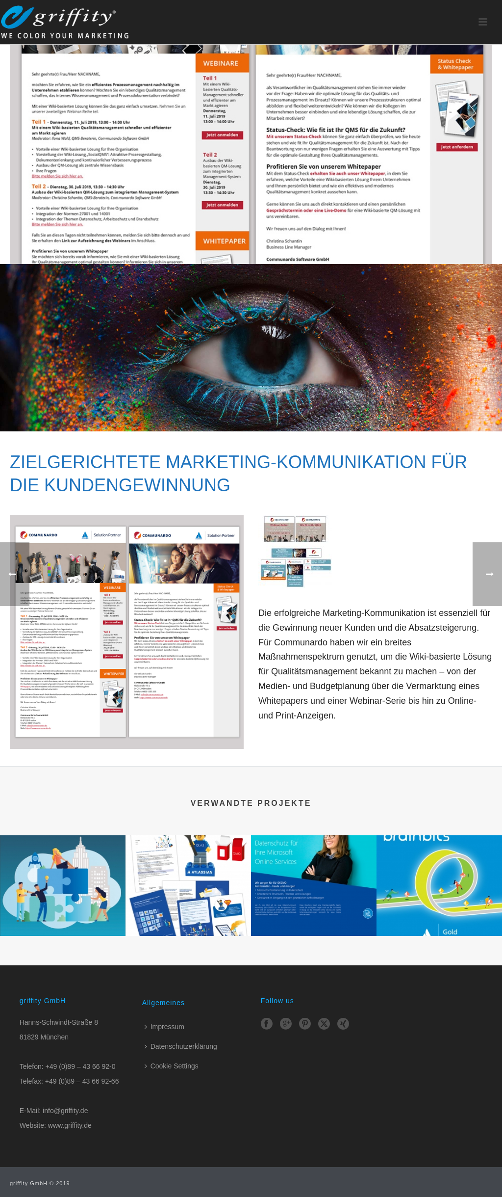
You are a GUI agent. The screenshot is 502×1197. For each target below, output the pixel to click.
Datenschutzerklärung (181, 1046)
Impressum (164, 1027)
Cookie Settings (172, 1066)
